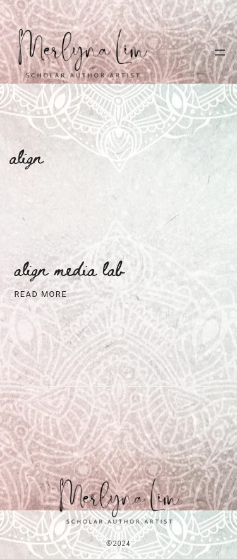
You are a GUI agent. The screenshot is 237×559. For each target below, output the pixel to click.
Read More (41, 294)
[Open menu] (220, 52)
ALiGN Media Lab (70, 269)
